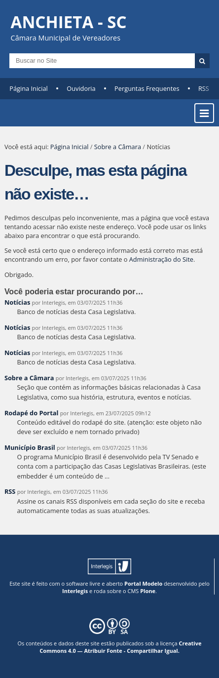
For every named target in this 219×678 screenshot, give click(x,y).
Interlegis (75, 591)
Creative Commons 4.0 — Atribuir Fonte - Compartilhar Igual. (120, 646)
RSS (203, 88)
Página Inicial (28, 88)
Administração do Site (161, 259)
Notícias (17, 302)
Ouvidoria (81, 88)
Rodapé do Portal (31, 412)
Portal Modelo (143, 583)
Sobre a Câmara (117, 146)
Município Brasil (29, 447)
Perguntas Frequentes (146, 88)
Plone (147, 591)
